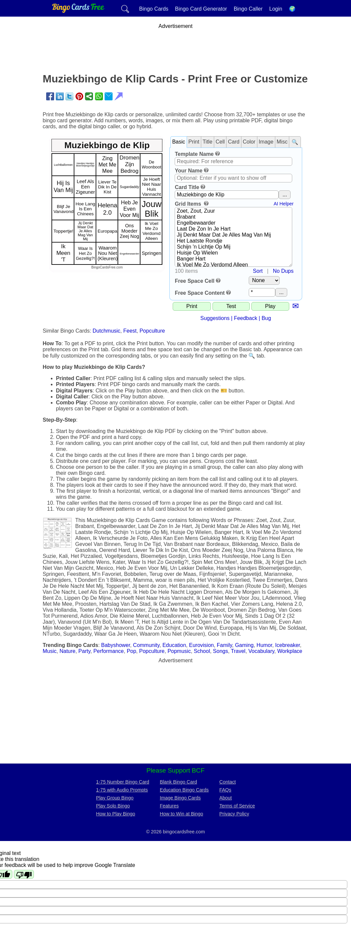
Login (275, 9)
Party (84, 651)
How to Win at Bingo (181, 813)
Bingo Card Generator (201, 9)
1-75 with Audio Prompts (122, 789)
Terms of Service (237, 805)
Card (234, 142)
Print (193, 142)
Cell (220, 142)
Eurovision (201, 645)
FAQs (225, 789)
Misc (282, 142)
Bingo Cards (153, 9)
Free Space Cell (194, 281)
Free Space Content (199, 293)
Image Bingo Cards (180, 797)
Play (270, 306)
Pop (131, 651)
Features (169, 805)
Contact (227, 782)
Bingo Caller (248, 9)
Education (174, 645)
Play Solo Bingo (113, 805)
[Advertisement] (176, 44)
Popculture (152, 331)
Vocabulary (261, 651)
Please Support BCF (175, 770)
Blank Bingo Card (178, 782)
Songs (220, 651)
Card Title (187, 187)
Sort (258, 271)
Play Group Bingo (114, 797)
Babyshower (115, 645)
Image (266, 142)
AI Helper (284, 203)
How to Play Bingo (115, 813)
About (225, 797)
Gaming (244, 645)
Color (249, 142)
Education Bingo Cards (184, 789)
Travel (238, 651)
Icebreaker (287, 645)
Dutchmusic (107, 331)
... (285, 194)
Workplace (289, 651)
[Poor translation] (24, 874)
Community (146, 645)
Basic (178, 142)
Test (231, 306)
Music (50, 651)
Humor (264, 645)
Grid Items (189, 204)
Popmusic (179, 651)
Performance (108, 651)
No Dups (283, 271)
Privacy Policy (234, 813)
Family (224, 645)
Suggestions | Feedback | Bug (235, 318)
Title (208, 142)
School (202, 651)
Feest (129, 331)
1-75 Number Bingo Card (122, 782)
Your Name (188, 170)
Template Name (194, 154)
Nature (67, 651)
